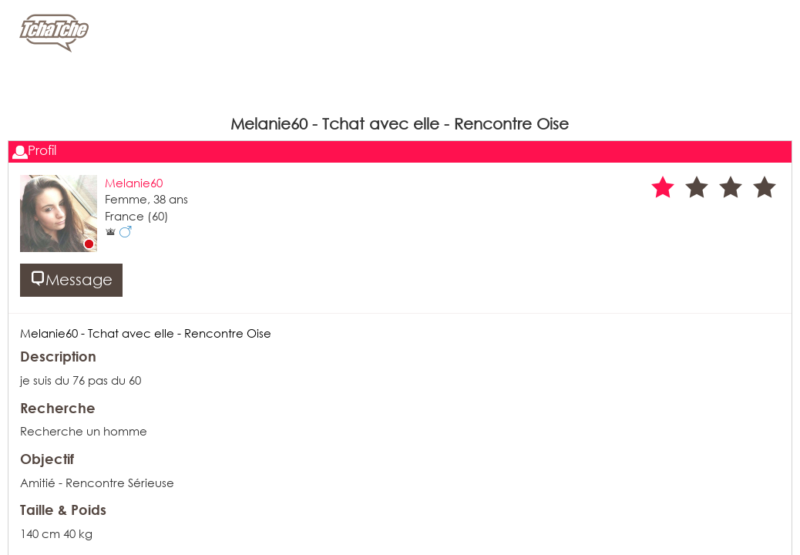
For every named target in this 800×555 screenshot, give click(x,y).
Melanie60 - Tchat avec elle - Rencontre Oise (145, 333)
